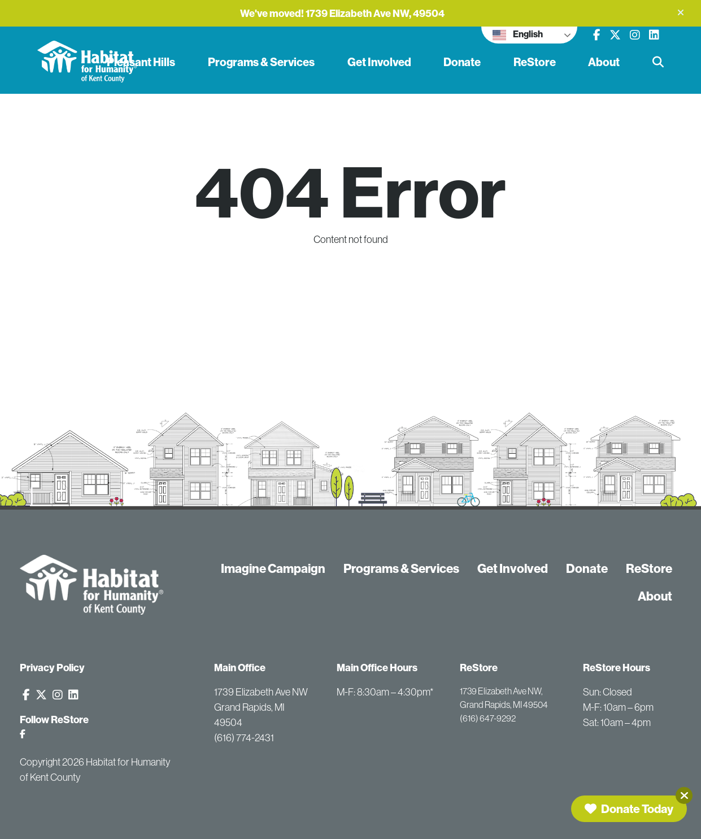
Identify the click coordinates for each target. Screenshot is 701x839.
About (604, 62)
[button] (680, 12)
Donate (462, 62)
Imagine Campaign (273, 568)
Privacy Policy (52, 667)
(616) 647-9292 (488, 718)
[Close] (684, 795)
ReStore (534, 62)
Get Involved (379, 62)
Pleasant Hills (141, 62)
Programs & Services (261, 62)
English (518, 35)
